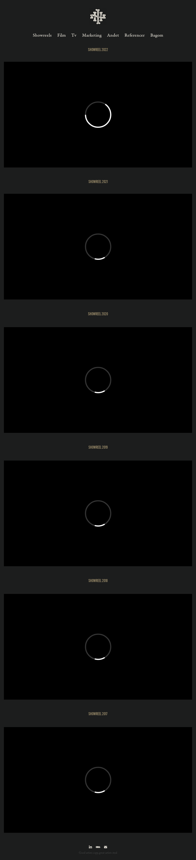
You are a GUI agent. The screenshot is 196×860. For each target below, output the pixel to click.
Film (61, 35)
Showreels (42, 35)
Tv (73, 35)
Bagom (156, 35)
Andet (113, 35)
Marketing (92, 35)
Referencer (134, 35)
